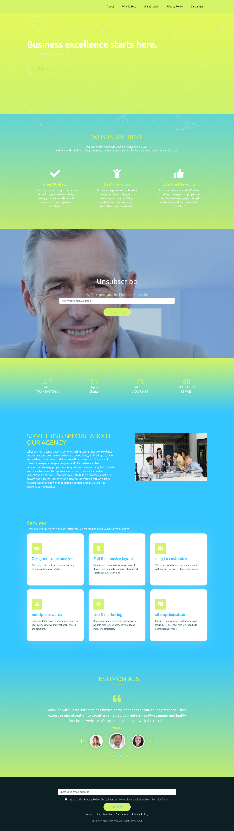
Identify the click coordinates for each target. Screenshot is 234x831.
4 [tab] (128, 755)
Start (42, 69)
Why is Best (129, 6)
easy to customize (171, 559)
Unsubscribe (151, 6)
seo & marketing (107, 614)
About (110, 6)
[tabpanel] (117, 741)
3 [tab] (121, 755)
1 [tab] (107, 755)
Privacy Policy (175, 6)
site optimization (170, 614)
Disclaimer (197, 6)
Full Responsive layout (113, 559)
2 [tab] (114, 755)
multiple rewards (47, 614)
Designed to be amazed (53, 559)
